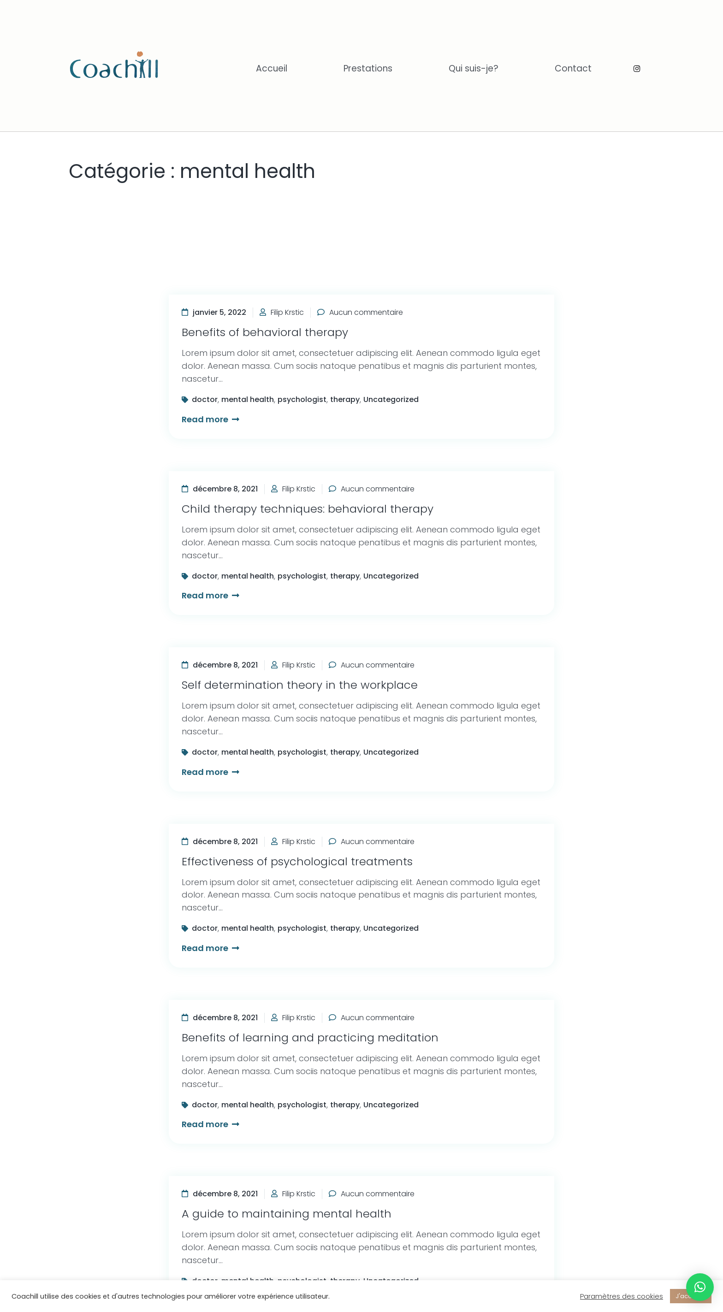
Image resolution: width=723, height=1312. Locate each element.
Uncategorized (391, 399)
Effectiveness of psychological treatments (297, 861)
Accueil (271, 68)
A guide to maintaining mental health (286, 1213)
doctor (205, 399)
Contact (573, 68)
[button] (700, 1287)
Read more (210, 419)
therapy (345, 399)
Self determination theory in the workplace (300, 684)
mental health (247, 399)
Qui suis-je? (473, 68)
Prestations (368, 68)
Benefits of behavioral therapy (265, 332)
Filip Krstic (287, 312)
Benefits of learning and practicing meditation (310, 1037)
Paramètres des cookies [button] (621, 1296)
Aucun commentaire (366, 312)
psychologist (302, 399)
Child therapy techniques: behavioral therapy (307, 508)
